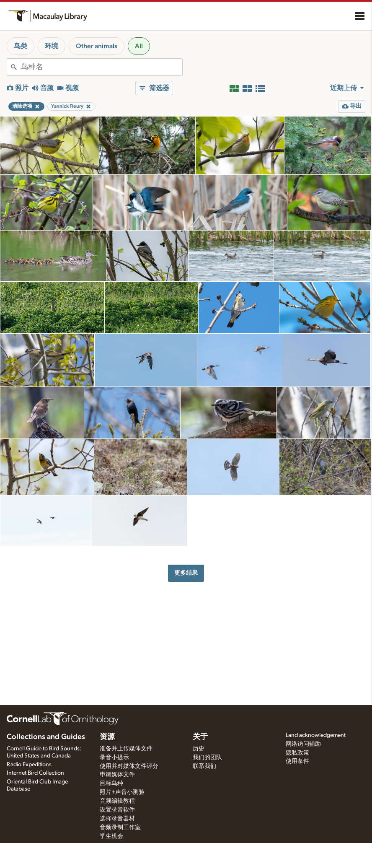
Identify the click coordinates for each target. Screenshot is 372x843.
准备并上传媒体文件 (126, 749)
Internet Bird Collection (35, 773)
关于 (200, 737)
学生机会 (111, 836)
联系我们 (204, 766)
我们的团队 (207, 757)
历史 (198, 749)
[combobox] (101, 67)
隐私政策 (297, 753)
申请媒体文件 (117, 775)
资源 (107, 737)
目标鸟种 (111, 783)
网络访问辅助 (303, 744)
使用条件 (297, 761)
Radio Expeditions (29, 765)
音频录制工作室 (120, 827)
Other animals (96, 46)
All (139, 46)
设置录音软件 (117, 810)
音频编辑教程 (117, 801)
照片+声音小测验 (122, 792)
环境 (51, 46)
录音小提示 (114, 757)
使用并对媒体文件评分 (129, 766)
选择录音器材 (117, 819)
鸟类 (20, 46)
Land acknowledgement (316, 735)
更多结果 (186, 573)
